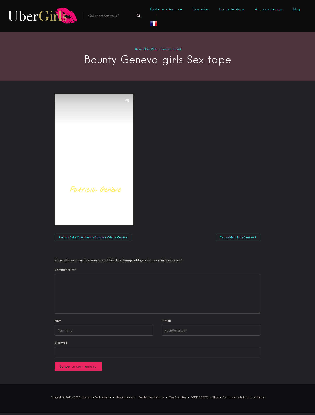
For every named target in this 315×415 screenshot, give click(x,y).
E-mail (166, 321)
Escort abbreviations (235, 397)
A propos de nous (268, 9)
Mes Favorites (177, 397)
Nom (58, 321)
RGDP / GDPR (199, 397)
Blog (296, 9)
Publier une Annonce (166, 9)
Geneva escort (171, 49)
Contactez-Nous (231, 9)
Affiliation (259, 397)
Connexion (200, 9)
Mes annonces (125, 397)
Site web (61, 343)
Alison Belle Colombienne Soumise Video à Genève (94, 237)
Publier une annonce (151, 397)
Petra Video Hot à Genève (237, 237)
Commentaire (66, 270)
